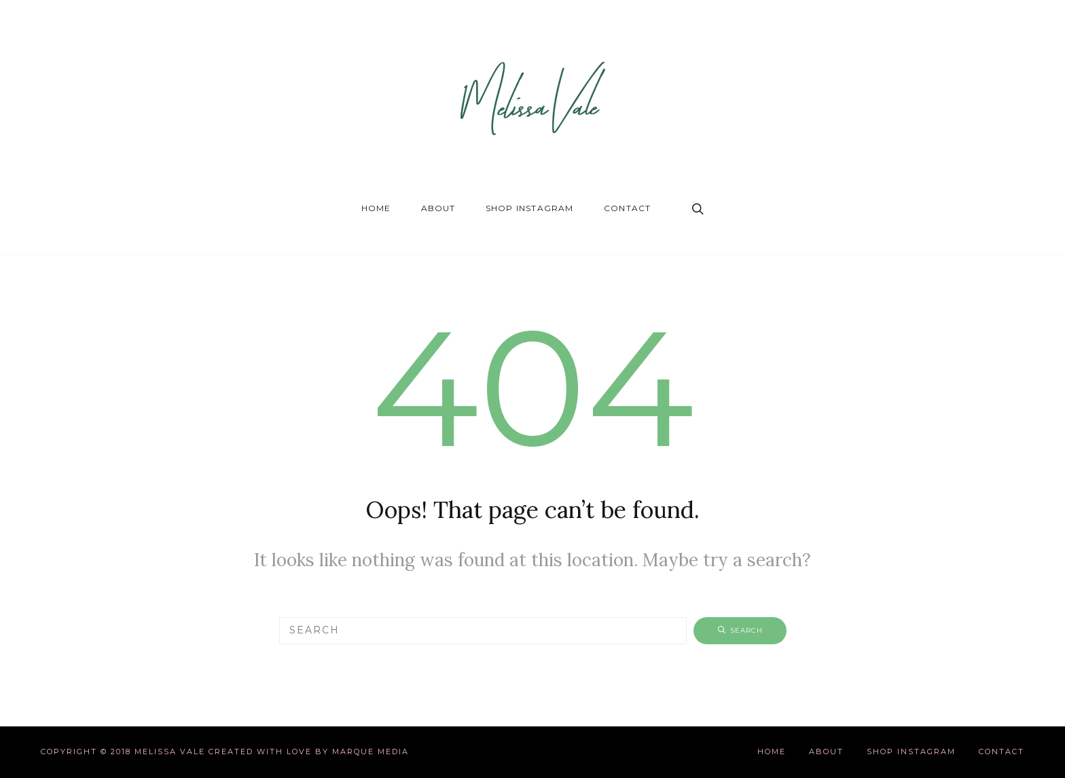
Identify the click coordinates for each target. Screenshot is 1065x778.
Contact (627, 208)
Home (376, 208)
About (438, 208)
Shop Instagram (530, 208)
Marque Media (370, 751)
